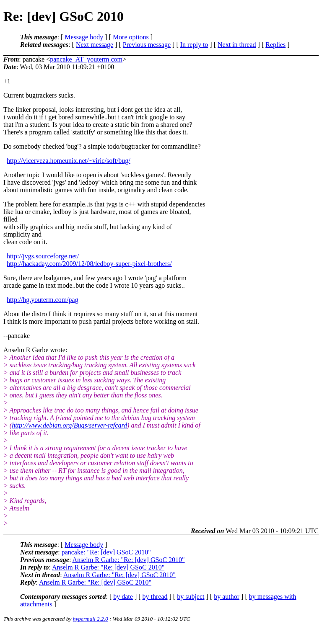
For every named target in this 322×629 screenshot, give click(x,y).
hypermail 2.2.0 (90, 619)
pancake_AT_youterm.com (86, 59)
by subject (190, 596)
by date (123, 596)
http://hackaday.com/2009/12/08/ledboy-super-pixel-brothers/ (89, 263)
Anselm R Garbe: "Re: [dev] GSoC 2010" (128, 559)
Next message (94, 44)
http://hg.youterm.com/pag (42, 299)
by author (226, 596)
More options (131, 37)
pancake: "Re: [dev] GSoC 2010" (106, 552)
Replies (275, 44)
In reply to (194, 44)
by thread (155, 596)
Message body (84, 37)
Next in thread (237, 44)
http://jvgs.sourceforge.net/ (43, 256)
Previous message (147, 44)
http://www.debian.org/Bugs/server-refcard (69, 425)
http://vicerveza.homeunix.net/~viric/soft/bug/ (68, 160)
